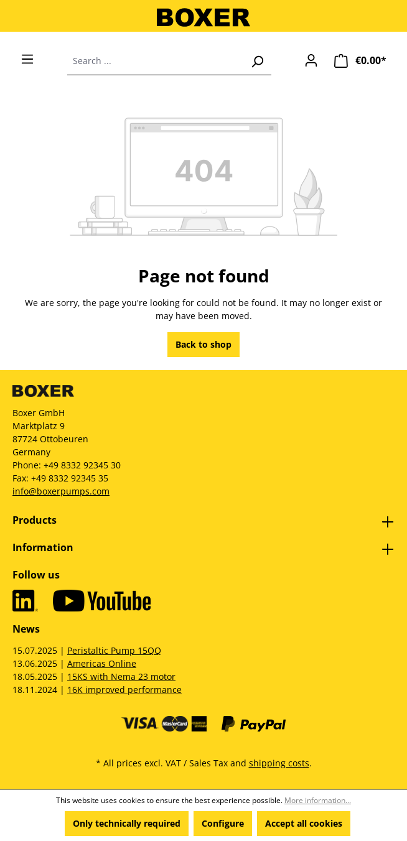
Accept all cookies (303, 823)
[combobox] (155, 61)
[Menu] (27, 59)
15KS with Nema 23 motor (121, 676)
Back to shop (203, 344)
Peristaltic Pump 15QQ (114, 650)
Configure (223, 823)
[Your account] (311, 60)
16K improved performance (124, 689)
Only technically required (126, 823)
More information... (317, 800)
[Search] (257, 61)
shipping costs (279, 763)
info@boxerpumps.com (61, 491)
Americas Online (101, 663)
